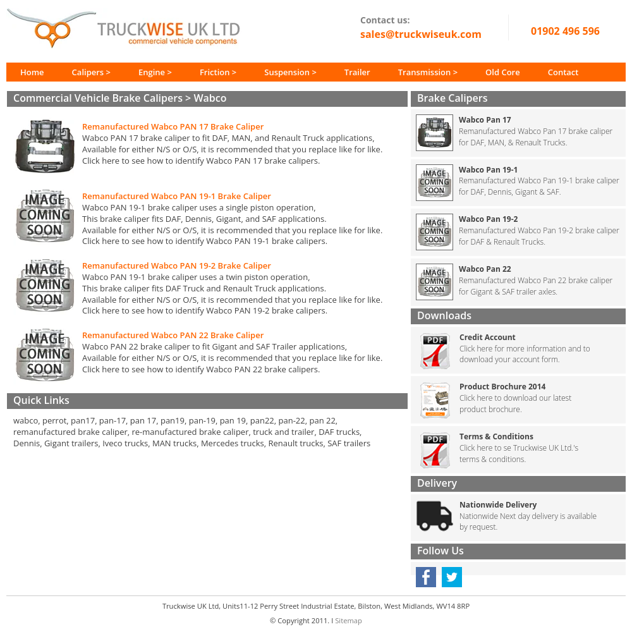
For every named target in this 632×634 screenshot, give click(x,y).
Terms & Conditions (496, 436)
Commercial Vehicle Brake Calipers (98, 98)
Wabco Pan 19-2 (488, 219)
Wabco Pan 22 (485, 269)
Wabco (209, 98)
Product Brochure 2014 (502, 386)
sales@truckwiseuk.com (421, 34)
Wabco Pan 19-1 (488, 169)
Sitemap (348, 620)
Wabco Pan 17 (485, 119)
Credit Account (487, 337)
